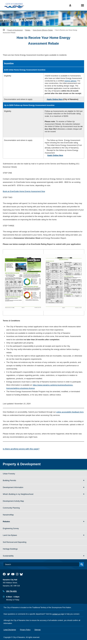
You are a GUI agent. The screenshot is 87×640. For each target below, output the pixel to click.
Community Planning (11, 508)
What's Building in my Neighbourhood (18, 494)
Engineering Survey (11, 528)
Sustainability (8, 556)
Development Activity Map (13, 501)
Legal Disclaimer (10, 630)
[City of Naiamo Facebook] (4, 574)
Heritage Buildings (10, 549)
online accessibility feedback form (70, 412)
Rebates (27, 30)
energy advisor (70, 81)
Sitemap (37, 630)
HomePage (4, 30)
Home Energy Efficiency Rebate (43, 30)
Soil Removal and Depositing (14, 542)
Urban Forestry (9, 474)
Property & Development (26, 20)
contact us (56, 614)
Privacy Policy (25, 630)
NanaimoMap (8, 515)
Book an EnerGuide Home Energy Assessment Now (24, 191)
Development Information (13, 487)
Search (76, 5)
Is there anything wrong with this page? (21, 449)
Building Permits (9, 480)
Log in (70, 5)
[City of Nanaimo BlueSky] (22, 574)
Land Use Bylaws (10, 535)
